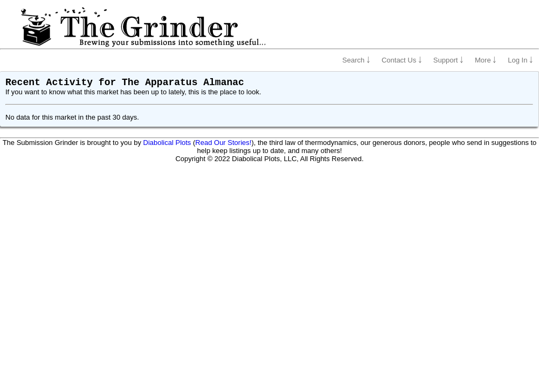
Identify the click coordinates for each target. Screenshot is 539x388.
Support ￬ (448, 60)
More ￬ (485, 60)
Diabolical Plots (167, 142)
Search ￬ (356, 60)
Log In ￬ (520, 60)
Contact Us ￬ (402, 60)
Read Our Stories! (223, 142)
